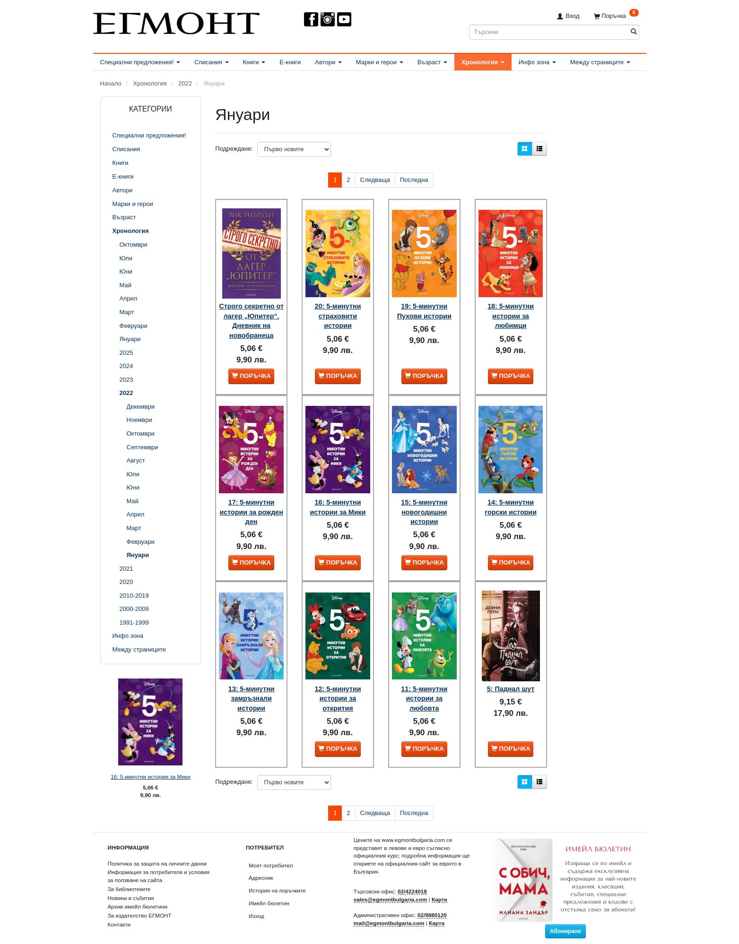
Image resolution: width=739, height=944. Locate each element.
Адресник (261, 867)
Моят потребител (271, 854)
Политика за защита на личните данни (157, 853)
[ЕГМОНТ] (176, 21)
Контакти (119, 913)
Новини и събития (131, 887)
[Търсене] (634, 31)
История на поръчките (277, 880)
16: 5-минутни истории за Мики (150, 776)
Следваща (375, 179)
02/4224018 (412, 881)
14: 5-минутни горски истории (511, 501)
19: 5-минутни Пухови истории (424, 302)
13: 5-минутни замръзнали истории (251, 685)
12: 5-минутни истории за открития (338, 685)
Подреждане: (234, 148)
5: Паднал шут (511, 676)
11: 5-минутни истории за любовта (424, 685)
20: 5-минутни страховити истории (338, 307)
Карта (439, 889)
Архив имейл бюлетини (138, 896)
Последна (414, 179)
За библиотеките (129, 878)
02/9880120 (432, 904)
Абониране (565, 920)
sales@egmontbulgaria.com (390, 889)
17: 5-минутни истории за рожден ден (251, 506)
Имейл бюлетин (269, 892)
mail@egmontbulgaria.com (389, 913)
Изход (256, 905)
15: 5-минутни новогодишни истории (424, 506)
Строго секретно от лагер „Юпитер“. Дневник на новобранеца (251, 317)
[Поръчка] (616, 16)
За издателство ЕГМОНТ (140, 905)
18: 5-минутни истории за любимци (510, 307)
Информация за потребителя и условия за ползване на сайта (159, 865)
